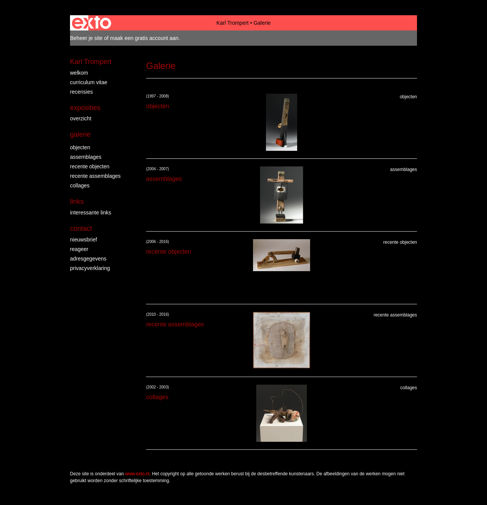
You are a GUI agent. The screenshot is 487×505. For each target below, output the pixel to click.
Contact (81, 228)
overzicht (80, 118)
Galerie (80, 134)
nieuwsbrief (83, 240)
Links (77, 201)
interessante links (90, 212)
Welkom (79, 73)
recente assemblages (95, 176)
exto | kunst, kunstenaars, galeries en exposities (91, 22)
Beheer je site (86, 38)
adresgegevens (88, 259)
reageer (79, 249)
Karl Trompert (232, 23)
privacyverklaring (90, 268)
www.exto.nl (137, 473)
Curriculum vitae (88, 82)
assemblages (86, 157)
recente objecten (90, 166)
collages (79, 185)
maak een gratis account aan (144, 38)
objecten (80, 147)
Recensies (81, 92)
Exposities (85, 108)
